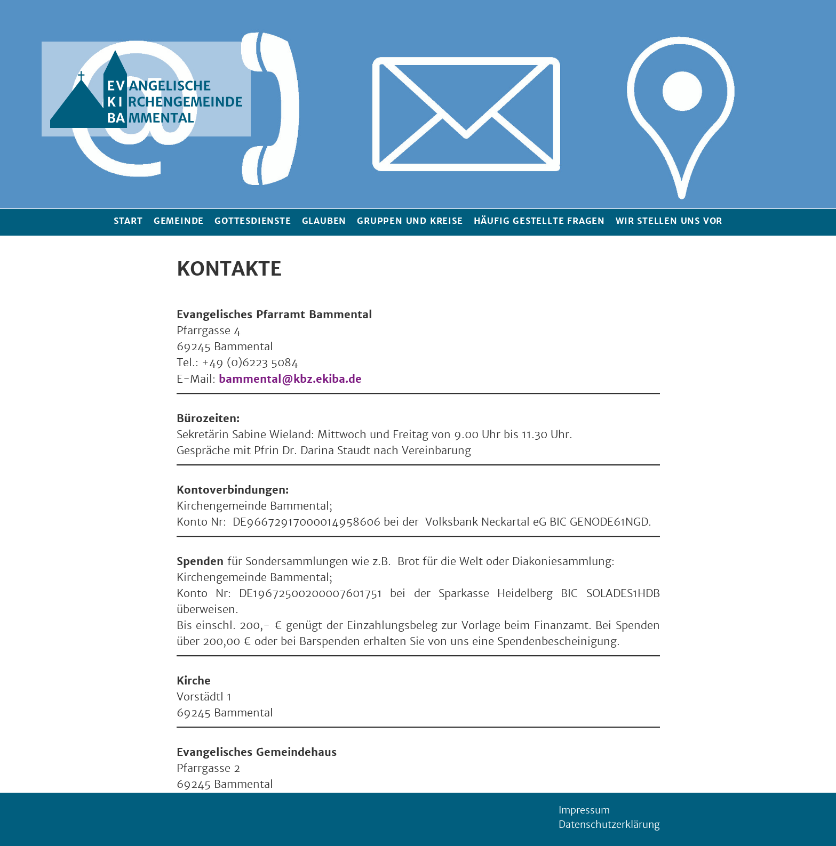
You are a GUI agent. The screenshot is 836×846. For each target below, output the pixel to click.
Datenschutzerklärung (609, 825)
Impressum (584, 810)
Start (128, 221)
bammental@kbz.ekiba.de (290, 379)
